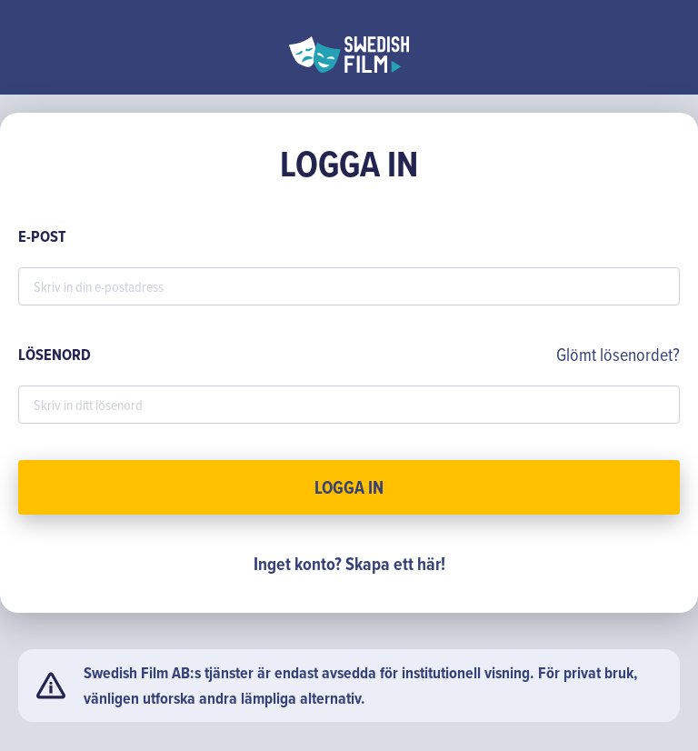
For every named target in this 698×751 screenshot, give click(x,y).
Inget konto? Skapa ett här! (349, 563)
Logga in (349, 487)
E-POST (42, 236)
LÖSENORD (54, 354)
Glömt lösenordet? (618, 354)
